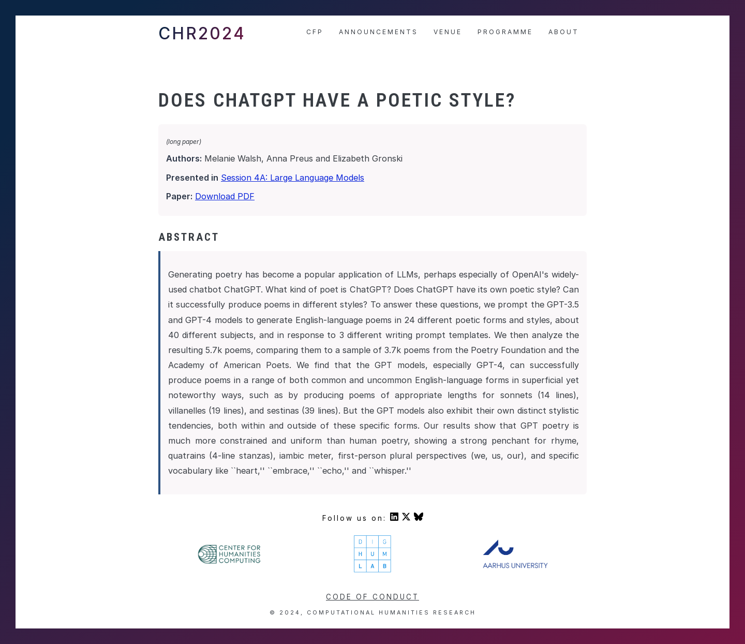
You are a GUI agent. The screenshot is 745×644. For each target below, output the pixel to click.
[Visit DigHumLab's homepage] (372, 571)
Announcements (378, 32)
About (563, 32)
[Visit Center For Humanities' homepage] (230, 562)
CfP (314, 32)
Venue (448, 32)
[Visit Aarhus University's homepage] (515, 566)
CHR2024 (202, 33)
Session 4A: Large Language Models (292, 177)
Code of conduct (372, 597)
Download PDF (225, 196)
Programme (505, 32)
